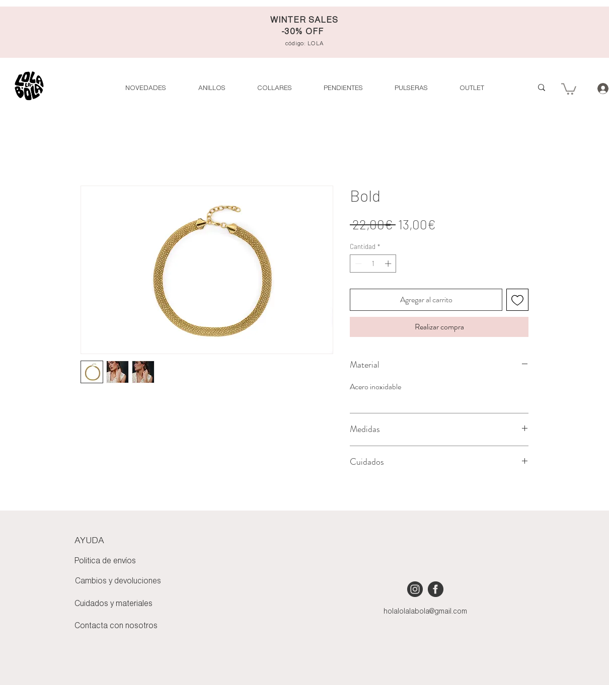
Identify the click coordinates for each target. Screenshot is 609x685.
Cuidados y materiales (113, 604)
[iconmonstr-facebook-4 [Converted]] (435, 589)
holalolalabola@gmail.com (425, 612)
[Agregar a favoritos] (517, 300)
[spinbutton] (373, 263)
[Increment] (389, 263)
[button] (471, 88)
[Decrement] (357, 263)
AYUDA (89, 541)
